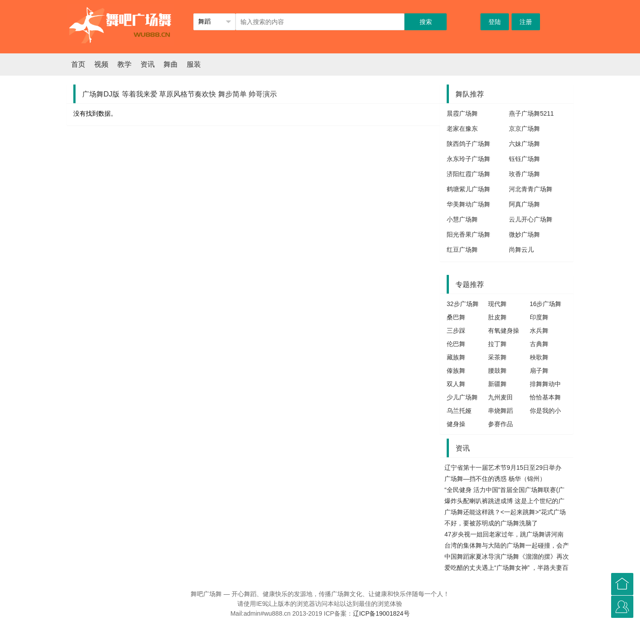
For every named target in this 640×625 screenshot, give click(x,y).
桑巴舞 (456, 317)
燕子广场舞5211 (531, 113)
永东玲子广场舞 (468, 158)
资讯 (147, 64)
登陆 (494, 21)
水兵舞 (539, 330)
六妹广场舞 (524, 143)
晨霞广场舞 (462, 113)
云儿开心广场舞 (530, 219)
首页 (78, 64)
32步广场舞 (463, 303)
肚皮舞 (497, 317)
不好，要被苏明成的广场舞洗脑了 (491, 523)
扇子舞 (539, 370)
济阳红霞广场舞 (468, 173)
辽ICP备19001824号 (381, 613)
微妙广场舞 (524, 234)
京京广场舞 (524, 128)
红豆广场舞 (462, 249)
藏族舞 (456, 357)
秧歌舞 (539, 357)
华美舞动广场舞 (468, 204)
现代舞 (497, 303)
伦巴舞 (456, 343)
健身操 (456, 423)
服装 (194, 64)
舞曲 (171, 64)
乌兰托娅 (459, 410)
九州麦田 (500, 397)
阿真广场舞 (524, 204)
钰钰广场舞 (524, 158)
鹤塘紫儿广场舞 (468, 189)
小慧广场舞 (462, 219)
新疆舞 (497, 383)
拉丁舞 (497, 343)
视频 (101, 64)
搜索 (426, 21)
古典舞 (539, 343)
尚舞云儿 (521, 249)
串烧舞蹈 (500, 410)
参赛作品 (500, 423)
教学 (124, 64)
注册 (526, 21)
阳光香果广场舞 (468, 234)
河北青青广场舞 (530, 189)
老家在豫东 (462, 128)
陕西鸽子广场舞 (468, 143)
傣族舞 (456, 370)
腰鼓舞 (497, 370)
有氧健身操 (503, 330)
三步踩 (456, 330)
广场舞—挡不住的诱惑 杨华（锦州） (495, 478)
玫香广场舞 (524, 173)
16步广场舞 (546, 303)
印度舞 (539, 317)
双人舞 (456, 383)
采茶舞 (497, 357)
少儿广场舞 (462, 397)
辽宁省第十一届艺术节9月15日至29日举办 (502, 467)
